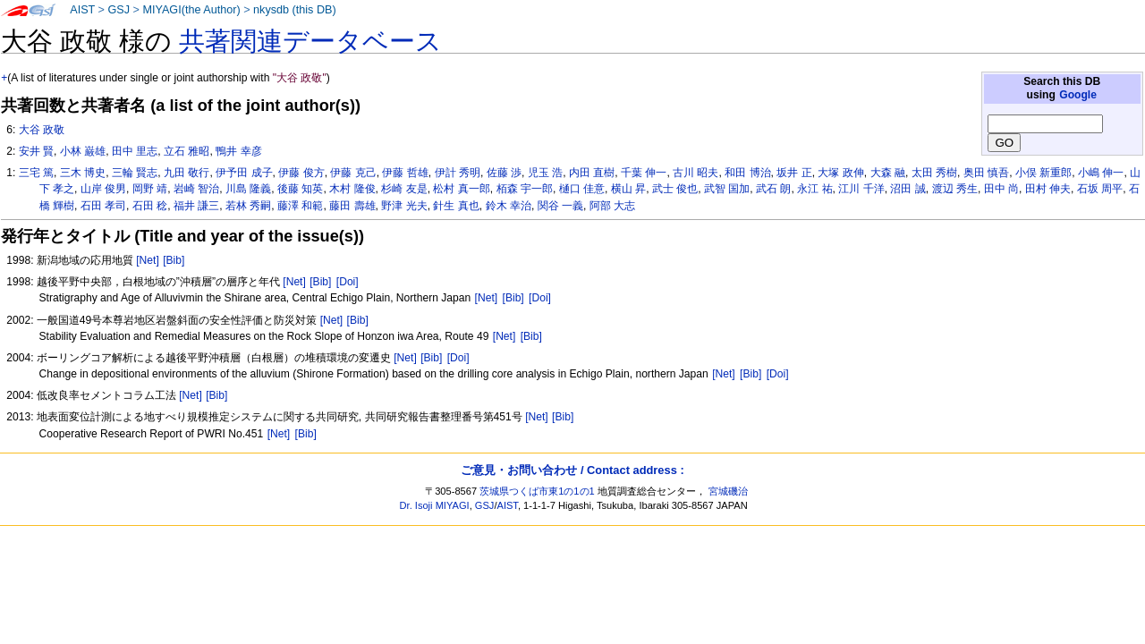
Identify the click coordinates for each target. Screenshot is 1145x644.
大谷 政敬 (41, 129)
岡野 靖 (149, 188)
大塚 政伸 (840, 172)
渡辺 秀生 (955, 188)
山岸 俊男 (103, 188)
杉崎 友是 (404, 188)
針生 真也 (456, 205)
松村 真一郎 (461, 188)
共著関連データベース (310, 41)
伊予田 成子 (244, 172)
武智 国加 (727, 188)
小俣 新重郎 (1043, 172)
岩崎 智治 (196, 188)
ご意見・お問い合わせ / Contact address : (572, 470)
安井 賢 (36, 151)
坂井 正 (793, 172)
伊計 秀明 (457, 172)
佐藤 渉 (504, 172)
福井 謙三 (196, 205)
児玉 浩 (545, 172)
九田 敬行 (186, 172)
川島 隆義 (248, 188)
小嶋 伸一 (1101, 172)
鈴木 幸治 (508, 205)
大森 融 (887, 172)
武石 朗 (773, 188)
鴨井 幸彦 (238, 151)
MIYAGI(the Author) (191, 10)
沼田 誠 (907, 188)
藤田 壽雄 (352, 205)
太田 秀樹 (934, 172)
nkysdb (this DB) (294, 10)
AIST (82, 10)
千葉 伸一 (643, 172)
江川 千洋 (861, 188)
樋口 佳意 (582, 188)
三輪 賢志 (134, 172)
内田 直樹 (592, 172)
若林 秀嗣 (248, 205)
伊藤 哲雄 (405, 172)
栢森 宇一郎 (524, 188)
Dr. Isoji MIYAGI (435, 505)
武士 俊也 (675, 188)
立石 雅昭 (186, 151)
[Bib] (173, 260)
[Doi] (347, 281)
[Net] (147, 260)
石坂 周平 (1100, 188)
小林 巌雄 (83, 151)
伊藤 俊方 (301, 172)
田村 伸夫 (1048, 188)
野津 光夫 (404, 205)
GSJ (118, 10)
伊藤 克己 (353, 172)
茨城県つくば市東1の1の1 (537, 491)
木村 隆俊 (352, 188)
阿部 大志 (612, 205)
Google (1078, 95)
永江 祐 (814, 188)
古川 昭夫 (695, 172)
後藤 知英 (300, 188)
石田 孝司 (103, 205)
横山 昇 (628, 188)
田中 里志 (134, 151)
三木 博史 (83, 172)
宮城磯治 (728, 491)
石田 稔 (149, 205)
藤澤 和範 (300, 205)
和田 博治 (747, 172)
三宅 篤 (36, 172)
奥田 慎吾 (986, 172)
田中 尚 (1001, 188)
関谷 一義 (560, 205)
